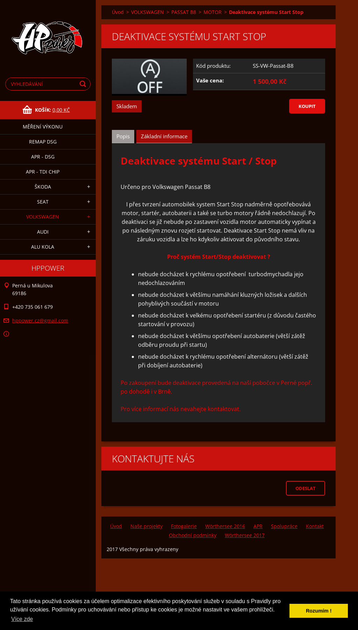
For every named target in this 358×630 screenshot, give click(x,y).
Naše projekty (146, 526)
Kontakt (315, 526)
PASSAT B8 (183, 12)
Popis (123, 136)
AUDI (43, 231)
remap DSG (43, 141)
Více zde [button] (22, 619)
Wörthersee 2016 (225, 526)
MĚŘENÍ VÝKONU (43, 126)
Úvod (118, 12)
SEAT (43, 201)
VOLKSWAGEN (42, 216)
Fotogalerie (184, 526)
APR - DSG (43, 156)
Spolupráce (284, 526)
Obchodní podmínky (192, 535)
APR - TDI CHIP (42, 171)
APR (258, 526)
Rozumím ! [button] (319, 611)
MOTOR (212, 12)
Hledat (83, 84)
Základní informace (164, 136)
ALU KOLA (42, 246)
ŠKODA (43, 186)
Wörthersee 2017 (245, 535)
